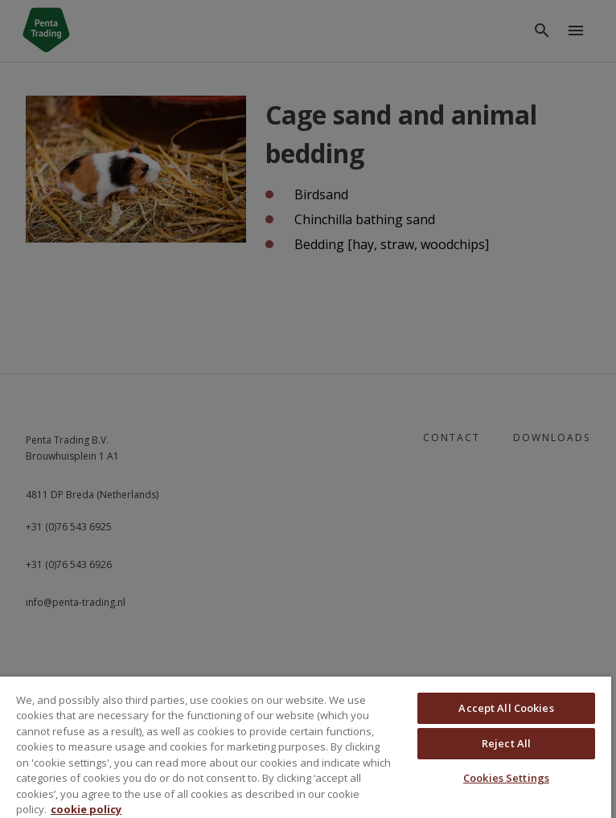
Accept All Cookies (505, 708)
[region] (305, 747)
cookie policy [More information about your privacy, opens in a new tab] (86, 809)
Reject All (506, 743)
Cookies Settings (506, 778)
